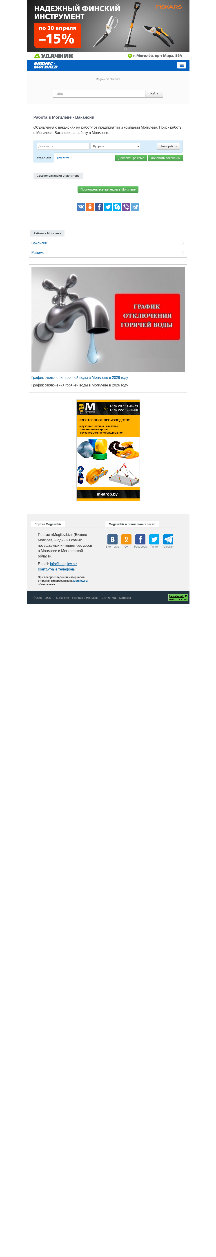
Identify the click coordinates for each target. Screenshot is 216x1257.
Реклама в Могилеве (85, 597)
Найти (154, 93)
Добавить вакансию (165, 158)
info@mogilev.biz (63, 564)
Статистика (109, 597)
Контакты (125, 597)
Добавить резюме (131, 158)
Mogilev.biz (102, 79)
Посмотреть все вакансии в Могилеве (108, 189)
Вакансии (39, 243)
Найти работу (168, 146)
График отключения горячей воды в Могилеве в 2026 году (79, 378)
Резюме (38, 252)
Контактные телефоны (56, 569)
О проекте (62, 597)
